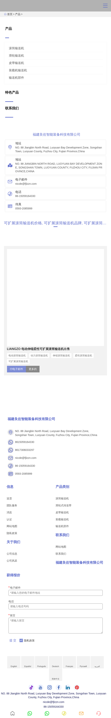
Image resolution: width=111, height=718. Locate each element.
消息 (9, 512)
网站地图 (12, 526)
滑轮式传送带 (63, 505)
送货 (9, 498)
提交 (13, 640)
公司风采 (12, 560)
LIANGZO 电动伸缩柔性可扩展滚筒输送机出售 (38, 349)
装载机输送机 (18, 70)
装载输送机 (62, 519)
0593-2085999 (23, 208)
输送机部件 (16, 77)
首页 (9, 14)
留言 (12, 615)
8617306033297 (24, 449)
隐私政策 (12, 533)
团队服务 (12, 505)
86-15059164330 (25, 196)
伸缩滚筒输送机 (61, 355)
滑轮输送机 (16, 55)
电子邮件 (15, 587)
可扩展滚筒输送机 (18, 361)
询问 (96, 710)
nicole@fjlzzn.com (26, 183)
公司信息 (12, 553)
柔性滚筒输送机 (83, 355)
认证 (9, 519)
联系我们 (61, 553)
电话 (11, 601)
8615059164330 (24, 442)
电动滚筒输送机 (17, 355)
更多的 (33, 369)
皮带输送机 (16, 63)
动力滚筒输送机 (39, 355)
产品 (17, 14)
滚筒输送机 (16, 48)
